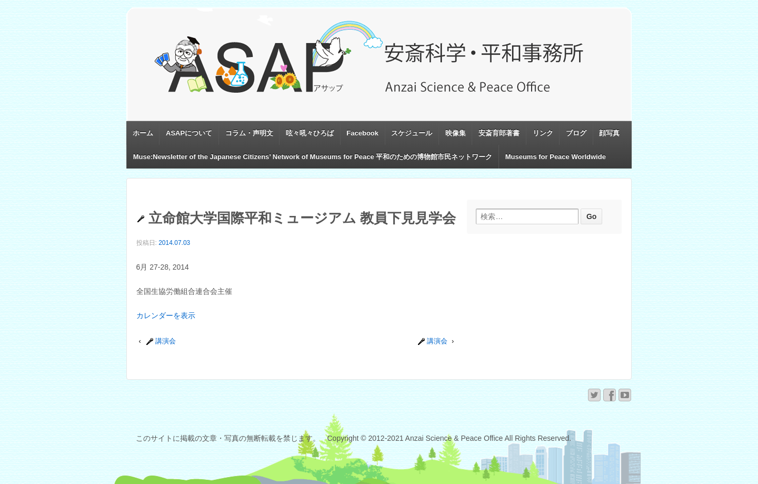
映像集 (455, 133)
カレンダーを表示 (165, 315)
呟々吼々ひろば (310, 133)
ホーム (143, 133)
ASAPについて (189, 133)
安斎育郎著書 (499, 133)
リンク (543, 133)
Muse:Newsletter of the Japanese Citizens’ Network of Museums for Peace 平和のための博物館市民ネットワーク (313, 157)
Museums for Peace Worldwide (555, 157)
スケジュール (411, 133)
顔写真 (609, 133)
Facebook (362, 133)
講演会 (160, 341)
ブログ (576, 133)
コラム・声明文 (249, 133)
